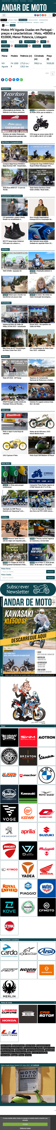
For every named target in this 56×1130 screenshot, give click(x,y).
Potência (47, 46)
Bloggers (14, 1055)
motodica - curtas (38, 22)
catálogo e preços (13, 20)
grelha (7, 25)
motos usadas (23, 20)
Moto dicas (6, 464)
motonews (13, 22)
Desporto (5, 356)
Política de (25, 1128)
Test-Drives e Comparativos (12, 142)
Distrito (4, 50)
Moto (43, 41)
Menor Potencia (30, 41)
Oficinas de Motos (7, 1050)
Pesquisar (50, 572)
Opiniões (5, 249)
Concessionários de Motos (33, 1048)
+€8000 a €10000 (21, 46)
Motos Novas (30, 1045)
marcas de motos (33, 20)
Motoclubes (5, 1055)
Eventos (5, 517)
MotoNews (6, 89)
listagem (12, 25)
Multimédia (6, 303)
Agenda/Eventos (18, 1045)
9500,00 (50, 63)
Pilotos (21, 1055)
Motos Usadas (6, 1045)
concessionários (43, 20)
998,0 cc (38, 63)
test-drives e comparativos (24, 22)
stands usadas (5, 22)
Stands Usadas (49, 1048)
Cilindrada (36, 46)
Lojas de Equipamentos (35, 1050)
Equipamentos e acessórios (12, 196)
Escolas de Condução (39, 1053)
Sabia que (6, 410)
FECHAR (25, 1124)
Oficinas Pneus (20, 1050)
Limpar (4, 42)
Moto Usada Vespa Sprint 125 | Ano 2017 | (28, 1083)
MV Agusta (5, 46)
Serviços (28, 1055)
